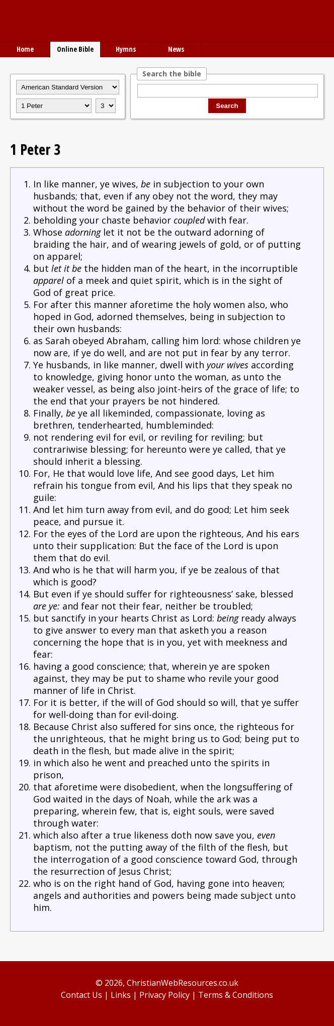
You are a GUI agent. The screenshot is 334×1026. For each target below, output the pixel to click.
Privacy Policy (164, 994)
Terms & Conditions (235, 994)
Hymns (126, 49)
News (176, 49)
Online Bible (75, 49)
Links (121, 994)
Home (25, 49)
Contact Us (81, 994)
